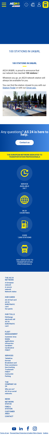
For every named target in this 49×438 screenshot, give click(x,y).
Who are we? (10, 389)
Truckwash (9, 369)
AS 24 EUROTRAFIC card (10, 304)
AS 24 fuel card (10, 300)
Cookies (45, 433)
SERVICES (9, 355)
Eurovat (8, 361)
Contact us (25, 142)
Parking (8, 376)
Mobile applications (9, 340)
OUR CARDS (10, 297)
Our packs (9, 309)
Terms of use (4, 433)
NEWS (7, 399)
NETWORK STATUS (9, 403)
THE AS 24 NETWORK (9, 279)
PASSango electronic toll (10, 318)
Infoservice (9, 343)
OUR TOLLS (10, 314)
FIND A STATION (8, 408)
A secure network (8, 288)
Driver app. (31, 88)
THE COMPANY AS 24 (10, 384)
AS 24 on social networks (10, 392)
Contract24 (9, 374)
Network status (10, 292)
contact (9, 416)
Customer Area (10, 337)
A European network (9, 284)
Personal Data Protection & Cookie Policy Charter (26, 433)
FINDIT (7, 350)
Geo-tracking (10, 367)
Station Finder (9, 88)
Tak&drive (8, 358)
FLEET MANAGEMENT (11, 333)
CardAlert (8, 346)
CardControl (9, 348)
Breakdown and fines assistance (11, 364)
